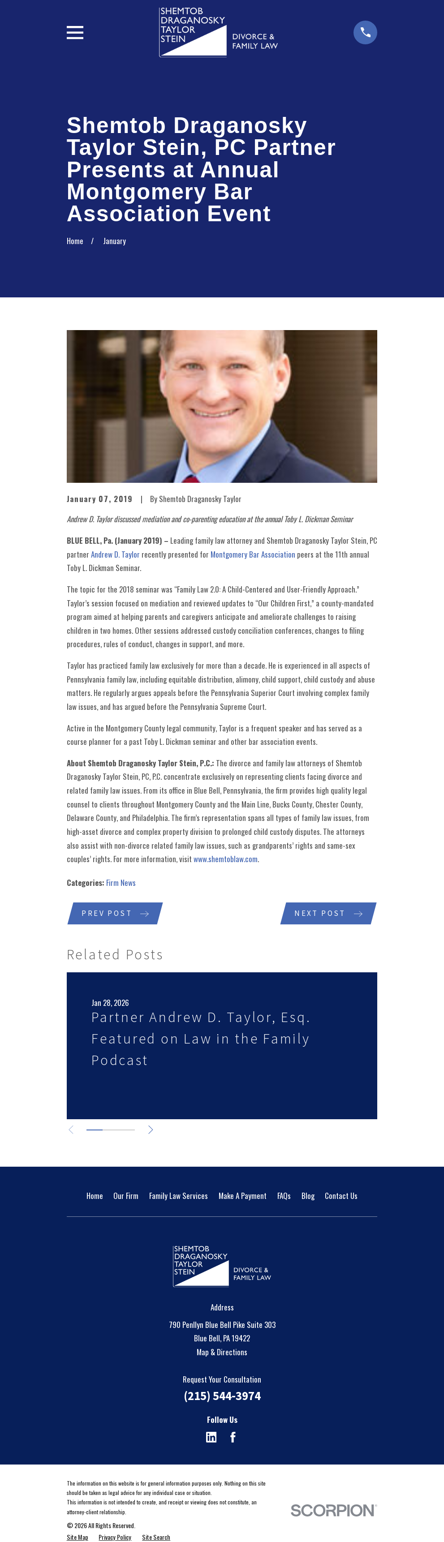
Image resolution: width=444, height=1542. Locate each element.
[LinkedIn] (211, 1437)
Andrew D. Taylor (115, 554)
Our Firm (125, 1196)
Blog (308, 1196)
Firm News (121, 882)
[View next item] (154, 1130)
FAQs (284, 1196)
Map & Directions (222, 1352)
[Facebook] (233, 1437)
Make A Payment (243, 1196)
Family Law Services (178, 1196)
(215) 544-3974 (222, 1396)
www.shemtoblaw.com (226, 858)
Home (94, 1196)
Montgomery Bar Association (253, 554)
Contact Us (341, 1196)
